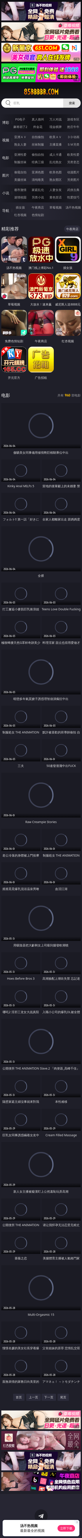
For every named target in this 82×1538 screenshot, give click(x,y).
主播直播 (55, 144)
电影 (5, 157)
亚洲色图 (38, 172)
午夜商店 (38, 207)
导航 (5, 210)
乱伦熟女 (55, 162)
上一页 (33, 1397)
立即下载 (66, 1528)
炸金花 (37, 127)
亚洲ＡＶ (20, 137)
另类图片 (73, 180)
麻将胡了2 (20, 127)
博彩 (5, 122)
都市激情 (20, 190)
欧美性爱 (73, 154)
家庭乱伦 (38, 190)
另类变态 (73, 162)
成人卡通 (55, 154)
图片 (5, 175)
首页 (19, 1397)
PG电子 (20, 119)
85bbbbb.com (41, 91)
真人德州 (38, 119)
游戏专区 (73, 119)
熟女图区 (55, 180)
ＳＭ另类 (73, 144)
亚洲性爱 (20, 154)
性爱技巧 (73, 197)
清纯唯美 (38, 180)
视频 (5, 140)
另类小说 (38, 197)
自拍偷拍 (38, 137)
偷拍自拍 (38, 154)
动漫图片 (73, 172)
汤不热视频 (73, 207)
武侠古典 (73, 190)
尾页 (63, 1397)
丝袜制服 (38, 144)
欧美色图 (55, 172)
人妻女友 (55, 190)
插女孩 (20, 207)
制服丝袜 (20, 162)
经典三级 (38, 162)
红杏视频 (20, 215)
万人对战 (55, 119)
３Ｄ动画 (73, 137)
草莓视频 (55, 207)
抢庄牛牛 (73, 127)
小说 (5, 193)
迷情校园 (20, 197)
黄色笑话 (55, 197)
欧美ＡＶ (55, 137)
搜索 (72, 103)
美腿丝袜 (20, 180)
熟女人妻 (20, 144)
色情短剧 (38, 215)
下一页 (48, 1397)
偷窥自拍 (20, 172)
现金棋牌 (55, 127)
